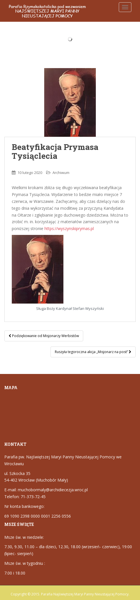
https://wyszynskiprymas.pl (69, 228)
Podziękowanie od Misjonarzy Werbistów (44, 335)
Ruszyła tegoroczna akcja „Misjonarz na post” (93, 351)
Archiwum (60, 172)
